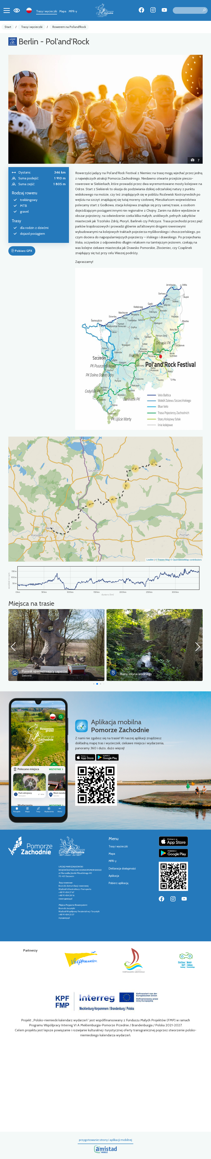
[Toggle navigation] (6, 10)
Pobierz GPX (21, 251)
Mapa (62, 11)
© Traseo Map (162, 559)
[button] (23, 109)
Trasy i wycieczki (46, 11)
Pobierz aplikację (118, 883)
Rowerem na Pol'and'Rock (69, 27)
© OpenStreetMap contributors (186, 559)
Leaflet (149, 559)
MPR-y (73, 11)
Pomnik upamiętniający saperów (143, 671)
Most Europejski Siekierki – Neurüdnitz (49, 671)
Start (8, 27)
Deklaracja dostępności (122, 868)
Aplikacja (114, 875)
